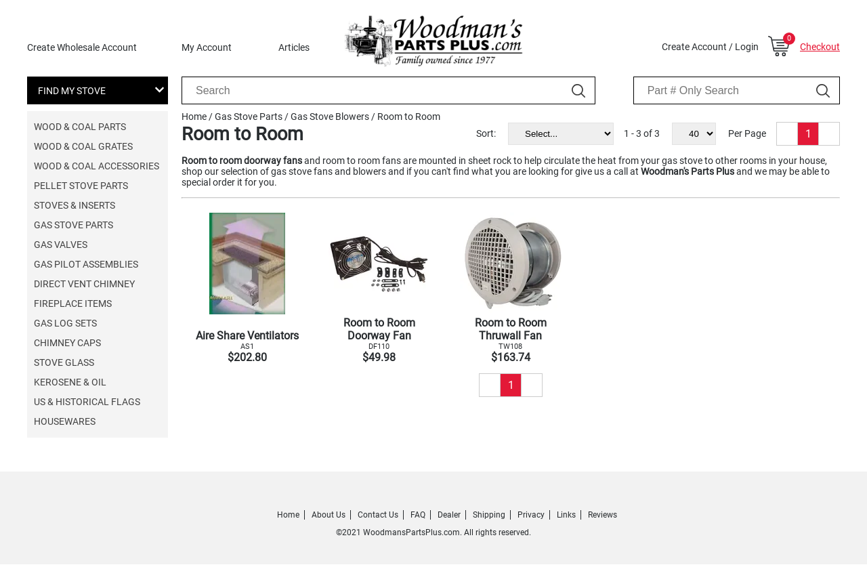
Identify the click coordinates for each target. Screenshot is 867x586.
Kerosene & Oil (70, 382)
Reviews (602, 515)
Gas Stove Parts (73, 224)
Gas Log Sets (65, 323)
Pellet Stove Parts (81, 185)
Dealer (449, 515)
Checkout (820, 46)
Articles (294, 47)
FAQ (417, 515)
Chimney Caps (67, 342)
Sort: (486, 133)
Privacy (531, 515)
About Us (328, 515)
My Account (207, 47)
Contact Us (378, 515)
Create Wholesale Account (82, 47)
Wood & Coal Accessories (96, 166)
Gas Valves (60, 244)
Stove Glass (64, 362)
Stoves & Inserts (74, 205)
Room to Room (408, 116)
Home (194, 116)
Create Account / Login (710, 46)
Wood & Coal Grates (83, 146)
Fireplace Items (73, 303)
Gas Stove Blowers (330, 116)
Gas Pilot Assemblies (86, 264)
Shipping (489, 515)
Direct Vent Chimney (84, 283)
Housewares (65, 421)
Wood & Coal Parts (80, 126)
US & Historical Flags (87, 401)
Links (566, 515)
